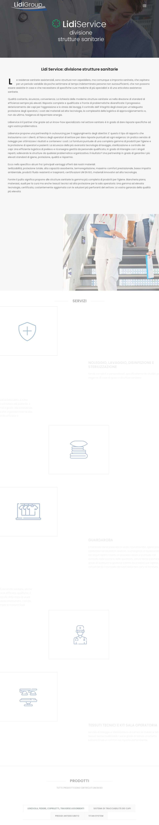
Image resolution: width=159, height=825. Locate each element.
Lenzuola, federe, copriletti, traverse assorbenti (55, 613)
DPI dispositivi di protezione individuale (96, 689)
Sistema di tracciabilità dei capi (112, 613)
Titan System (95, 621)
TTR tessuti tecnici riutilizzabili (79, 696)
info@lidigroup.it (82, 815)
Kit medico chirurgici (51, 689)
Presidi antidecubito (67, 621)
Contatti (124, 772)
